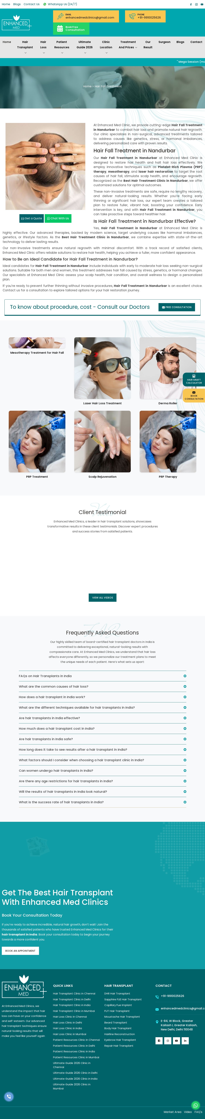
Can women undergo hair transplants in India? (56, 770)
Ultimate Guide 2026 (85, 47)
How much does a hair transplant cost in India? (57, 728)
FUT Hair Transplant (117, 1011)
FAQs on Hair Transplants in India (45, 676)
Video (188, 1112)
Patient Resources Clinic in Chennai (76, 1040)
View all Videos (102, 597)
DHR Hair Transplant (117, 993)
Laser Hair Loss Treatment (102, 403)
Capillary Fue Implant (118, 1005)
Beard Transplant (115, 1022)
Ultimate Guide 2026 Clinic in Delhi (75, 1073)
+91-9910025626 (149, 17)
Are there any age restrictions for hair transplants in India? (66, 781)
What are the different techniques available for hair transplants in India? (77, 707)
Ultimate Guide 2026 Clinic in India (75, 1079)
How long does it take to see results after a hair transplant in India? (73, 749)
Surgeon (164, 42)
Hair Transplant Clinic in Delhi (71, 999)
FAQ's (198, 1112)
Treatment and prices (128, 45)
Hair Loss (43, 47)
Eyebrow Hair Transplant (120, 1040)
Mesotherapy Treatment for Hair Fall (37, 353)
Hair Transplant (25, 47)
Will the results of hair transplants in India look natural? (63, 791)
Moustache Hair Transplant (122, 1017)
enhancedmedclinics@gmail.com (90, 17)
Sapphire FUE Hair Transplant (123, 999)
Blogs (17, 4)
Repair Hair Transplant (118, 1046)
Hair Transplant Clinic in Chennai (74, 993)
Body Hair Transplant (118, 1028)
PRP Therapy (168, 477)
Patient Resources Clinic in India (74, 1051)
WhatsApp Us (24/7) (60, 4)
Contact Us (32, 4)
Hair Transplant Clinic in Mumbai (74, 1011)
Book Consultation (194, 395)
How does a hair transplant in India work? (52, 697)
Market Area (172, 1112)
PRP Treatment (37, 477)
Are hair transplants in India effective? (49, 718)
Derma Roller (168, 403)
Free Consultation (176, 307)
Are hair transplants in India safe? (46, 739)
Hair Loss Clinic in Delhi (67, 1022)
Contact (196, 42)
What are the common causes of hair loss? (53, 686)
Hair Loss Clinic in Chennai (70, 1017)
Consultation (75, 28)
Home (6, 4)
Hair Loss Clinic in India (67, 1028)
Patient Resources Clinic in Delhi (74, 1046)
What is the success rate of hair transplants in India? (61, 802)
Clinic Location (106, 47)
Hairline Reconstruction (119, 1034)
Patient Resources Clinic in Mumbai (76, 1057)
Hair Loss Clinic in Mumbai (69, 1034)
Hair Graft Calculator (194, 380)
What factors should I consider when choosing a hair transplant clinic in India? (81, 760)
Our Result (148, 44)
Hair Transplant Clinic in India (71, 1005)
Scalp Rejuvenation (102, 477)
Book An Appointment (20, 951)
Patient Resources (61, 47)
